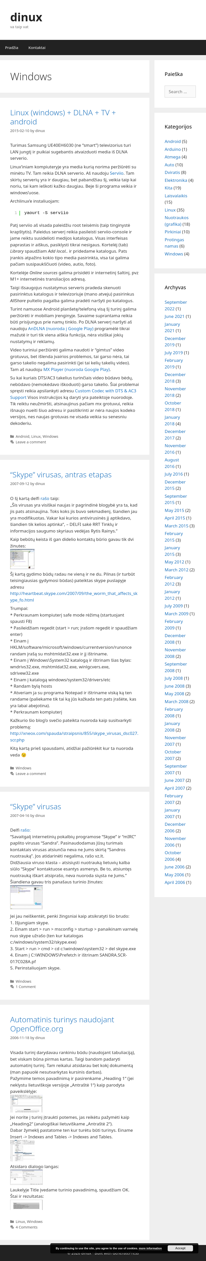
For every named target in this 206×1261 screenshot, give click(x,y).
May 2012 (174, 562)
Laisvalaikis (176, 196)
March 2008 (176, 701)
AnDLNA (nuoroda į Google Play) (60, 328)
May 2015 (174, 510)
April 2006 (175, 882)
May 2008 (174, 694)
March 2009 (176, 614)
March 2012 (176, 570)
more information (150, 1248)
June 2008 (175, 686)
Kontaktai (36, 47)
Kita (168, 188)
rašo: (25, 830)
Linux (36, 436)
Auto (169, 165)
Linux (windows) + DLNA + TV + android (63, 117)
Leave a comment (31, 442)
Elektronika (176, 180)
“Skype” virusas (35, 806)
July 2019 (174, 352)
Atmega (172, 157)
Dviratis (172, 172)
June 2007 (175, 780)
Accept (180, 1248)
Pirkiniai (173, 232)
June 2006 (175, 867)
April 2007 (175, 788)
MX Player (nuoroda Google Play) (76, 369)
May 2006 (174, 875)
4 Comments (27, 1227)
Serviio (116, 173)
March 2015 (176, 526)
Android (22, 436)
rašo (44, 498)
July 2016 (174, 474)
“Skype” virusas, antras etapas (61, 474)
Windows (50, 436)
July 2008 (174, 678)
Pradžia (11, 47)
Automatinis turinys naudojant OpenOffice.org (62, 1024)
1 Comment (26, 986)
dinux (26, 17)
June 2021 (175, 316)
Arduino (173, 149)
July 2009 (174, 606)
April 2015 (175, 518)
